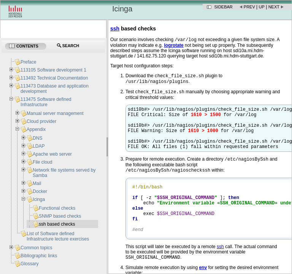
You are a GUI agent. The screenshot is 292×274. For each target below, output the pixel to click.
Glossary (29, 263)
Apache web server (52, 154)
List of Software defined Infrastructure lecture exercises (58, 236)
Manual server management (55, 113)
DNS (37, 138)
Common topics (36, 247)
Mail (37, 183)
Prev (249, 7)
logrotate (173, 46)
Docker (40, 191)
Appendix (36, 129)
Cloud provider (41, 121)
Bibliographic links (39, 255)
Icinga (39, 199)
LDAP (38, 146)
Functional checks (57, 208)
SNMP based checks (60, 216)
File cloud (42, 162)
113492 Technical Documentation (54, 78)
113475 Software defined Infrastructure (46, 102)
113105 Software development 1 (53, 70)
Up (262, 7)
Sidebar (223, 7)
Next (273, 7)
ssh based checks (57, 224)
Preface (28, 62)
